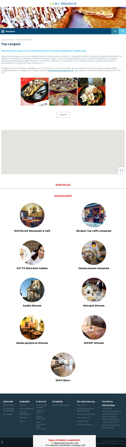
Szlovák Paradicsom (25, 413)
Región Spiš (82, 421)
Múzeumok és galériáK (8, 409)
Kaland (23, 405)
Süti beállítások (84, 424)
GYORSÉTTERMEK (24, 40)
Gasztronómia (7, 40)
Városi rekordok (40, 417)
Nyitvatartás (108, 428)
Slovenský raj (83, 418)
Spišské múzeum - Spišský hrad (85, 409)
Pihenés (23, 418)
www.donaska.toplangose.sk (60, 70)
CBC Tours (82, 405)
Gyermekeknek (27, 408)
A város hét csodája (41, 406)
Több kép (63, 115)
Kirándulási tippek (61, 405)
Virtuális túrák (40, 412)
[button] (63, 150)
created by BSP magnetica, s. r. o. (110, 443)
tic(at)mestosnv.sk (110, 425)
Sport (22, 421)
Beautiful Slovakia (86, 414)
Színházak (8, 414)
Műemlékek (8, 405)
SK (115, 31)
